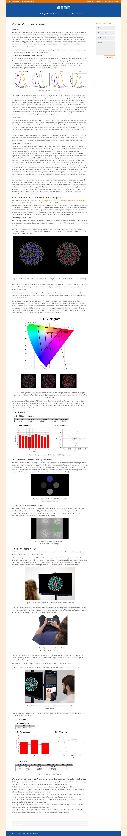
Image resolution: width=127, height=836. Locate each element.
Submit (109, 57)
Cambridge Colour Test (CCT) (50, 200)
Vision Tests (63, 14)
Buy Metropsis (90, 1)
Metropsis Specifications (48, 14)
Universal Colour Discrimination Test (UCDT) (44, 203)
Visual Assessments (78, 14)
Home (116, 1)
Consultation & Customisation (104, 1)
